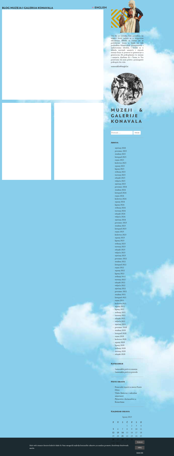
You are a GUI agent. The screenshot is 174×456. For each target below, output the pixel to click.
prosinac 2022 (121, 258)
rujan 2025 (119, 160)
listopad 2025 (120, 157)
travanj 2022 (120, 279)
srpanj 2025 (120, 166)
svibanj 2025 (120, 172)
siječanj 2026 (120, 148)
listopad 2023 (120, 229)
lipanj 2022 (119, 273)
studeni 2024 (120, 190)
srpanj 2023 (120, 237)
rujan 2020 (119, 336)
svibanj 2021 (120, 312)
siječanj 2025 (120, 184)
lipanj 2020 (119, 345)
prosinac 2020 (121, 327)
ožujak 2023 (120, 250)
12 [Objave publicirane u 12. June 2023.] (113, 432)
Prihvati (140, 442)
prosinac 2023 (121, 223)
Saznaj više (139, 453)
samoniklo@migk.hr (119, 66)
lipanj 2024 (119, 205)
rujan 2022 (119, 267)
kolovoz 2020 (120, 339)
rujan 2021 (119, 300)
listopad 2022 (120, 264)
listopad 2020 (120, 333)
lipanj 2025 (119, 169)
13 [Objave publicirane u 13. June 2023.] (118, 432)
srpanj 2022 (120, 270)
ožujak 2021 (120, 318)
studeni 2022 (120, 261)
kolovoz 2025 (120, 163)
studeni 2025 (120, 154)
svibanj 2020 (120, 348)
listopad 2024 (120, 193)
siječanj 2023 (120, 255)
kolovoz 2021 (120, 303)
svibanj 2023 (120, 243)
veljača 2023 (120, 252)
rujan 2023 (119, 231)
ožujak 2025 (120, 178)
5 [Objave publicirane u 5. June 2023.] (113, 429)
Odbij (140, 448)
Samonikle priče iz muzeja (126, 369)
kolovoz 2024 (120, 199)
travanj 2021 (120, 315)
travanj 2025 (120, 175)
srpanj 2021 (120, 306)
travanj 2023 (120, 246)
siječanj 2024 (120, 220)
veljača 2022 (120, 285)
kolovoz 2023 (120, 235)
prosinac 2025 (121, 151)
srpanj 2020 (120, 342)
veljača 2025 (120, 181)
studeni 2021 (120, 294)
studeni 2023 (120, 226)
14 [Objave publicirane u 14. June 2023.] (123, 432)
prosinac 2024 (121, 187)
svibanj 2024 (120, 208)
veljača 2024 (120, 217)
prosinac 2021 (121, 291)
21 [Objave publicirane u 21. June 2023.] (123, 436)
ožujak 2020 (120, 354)
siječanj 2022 (120, 288)
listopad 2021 (120, 297)
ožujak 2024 (120, 214)
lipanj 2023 (119, 240)
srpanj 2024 (120, 202)
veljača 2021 (120, 321)
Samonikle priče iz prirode (126, 372)
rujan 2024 (119, 196)
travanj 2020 (120, 351)
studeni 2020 (120, 330)
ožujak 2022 (120, 282)
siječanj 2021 (120, 324)
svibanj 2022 (120, 276)
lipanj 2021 (119, 309)
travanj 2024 (120, 211)
